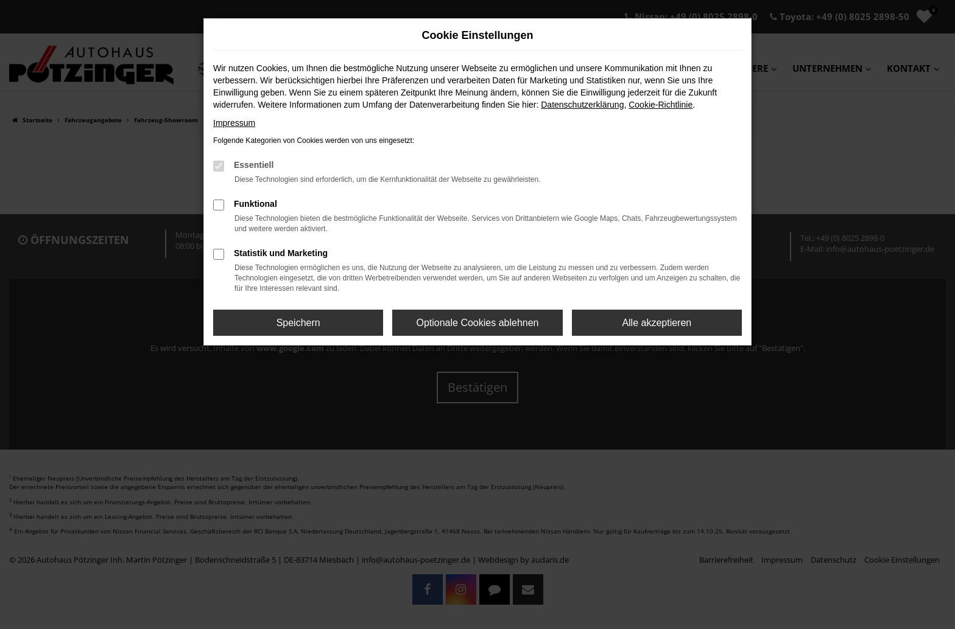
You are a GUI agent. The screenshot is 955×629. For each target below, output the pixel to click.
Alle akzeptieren (656, 323)
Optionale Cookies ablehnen (477, 323)
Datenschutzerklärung (582, 104)
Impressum (234, 123)
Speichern (298, 323)
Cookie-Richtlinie (660, 104)
